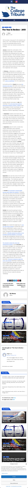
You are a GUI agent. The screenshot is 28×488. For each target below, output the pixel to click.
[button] (26, 464)
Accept (14, 476)
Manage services (5, 473)
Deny (14, 480)
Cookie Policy (8, 486)
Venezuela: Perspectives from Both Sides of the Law (13, 338)
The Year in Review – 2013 (14, 30)
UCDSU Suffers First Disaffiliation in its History (20, 285)
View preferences (14, 483)
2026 (4, 309)
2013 (3, 27)
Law (10, 322)
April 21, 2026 (7, 421)
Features (6, 27)
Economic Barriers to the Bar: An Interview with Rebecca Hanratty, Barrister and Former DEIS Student (13, 382)
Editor (12, 314)
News (10, 27)
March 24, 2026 (7, 448)
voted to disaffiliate (9, 80)
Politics (11, 309)
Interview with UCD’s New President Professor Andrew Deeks (8, 285)
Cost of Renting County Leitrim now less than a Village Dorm (14, 459)
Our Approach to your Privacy (16, 486)
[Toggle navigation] (14, 20)
